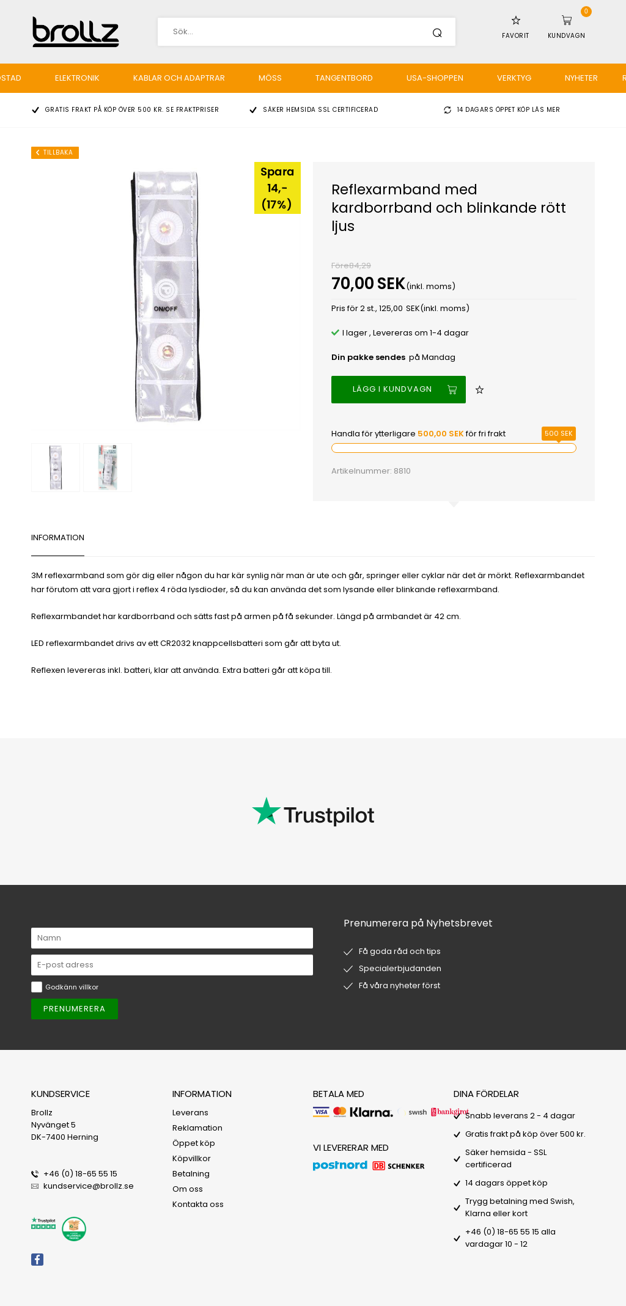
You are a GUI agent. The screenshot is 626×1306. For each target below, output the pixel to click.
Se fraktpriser (192, 109)
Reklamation (197, 1128)
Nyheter (581, 78)
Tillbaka (58, 152)
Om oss (187, 1189)
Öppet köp (193, 1143)
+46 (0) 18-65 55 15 (80, 1173)
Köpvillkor (191, 1158)
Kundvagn (567, 35)
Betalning (191, 1173)
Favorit (515, 35)
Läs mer (546, 109)
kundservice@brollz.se (88, 1186)
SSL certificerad (348, 109)
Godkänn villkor (71, 987)
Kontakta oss (198, 1204)
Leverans (190, 1112)
